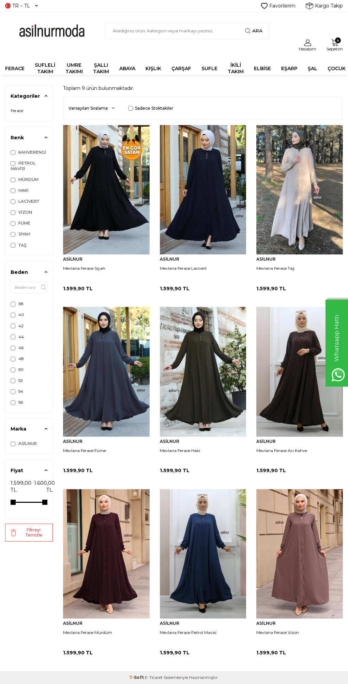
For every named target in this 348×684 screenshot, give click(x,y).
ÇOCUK (337, 68)
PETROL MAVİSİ (23, 165)
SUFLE (209, 68)
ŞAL (312, 68)
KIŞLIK (153, 68)
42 (17, 326)
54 (17, 391)
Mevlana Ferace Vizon (277, 632)
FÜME (20, 223)
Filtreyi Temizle (26, 532)
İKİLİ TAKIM (236, 68)
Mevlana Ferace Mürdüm (87, 632)
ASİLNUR (24, 443)
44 (17, 337)
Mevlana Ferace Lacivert (183, 268)
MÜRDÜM (25, 179)
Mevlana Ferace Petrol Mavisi (188, 632)
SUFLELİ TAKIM (45, 68)
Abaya (127, 68)
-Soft (137, 677)
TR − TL (21, 6)
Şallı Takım (101, 68)
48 (17, 358)
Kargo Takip (324, 5)
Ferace (17, 110)
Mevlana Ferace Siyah (84, 268)
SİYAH (20, 234)
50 (17, 369)
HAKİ (20, 190)
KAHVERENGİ (28, 152)
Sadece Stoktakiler (150, 108)
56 (17, 402)
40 (17, 314)
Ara (253, 31)
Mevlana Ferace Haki (180, 450)
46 (17, 348)
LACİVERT (25, 201)
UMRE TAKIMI (74, 68)
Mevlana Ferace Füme (84, 450)
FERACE (15, 68)
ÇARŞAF (181, 68)
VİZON (21, 212)
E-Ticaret (154, 677)
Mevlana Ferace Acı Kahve (281, 450)
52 (17, 380)
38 (17, 304)
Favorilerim (278, 5)
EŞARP (289, 68)
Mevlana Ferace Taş (275, 268)
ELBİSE (262, 68)
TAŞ (18, 245)
